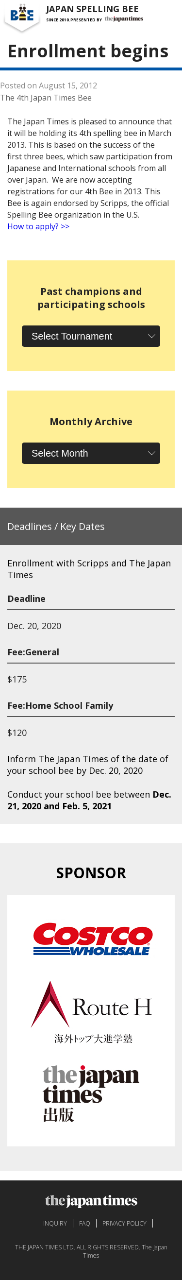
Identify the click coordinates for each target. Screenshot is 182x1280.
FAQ (84, 1223)
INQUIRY (55, 1223)
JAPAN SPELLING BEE (92, 9)
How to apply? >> (38, 226)
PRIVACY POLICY (124, 1223)
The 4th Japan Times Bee (46, 97)
